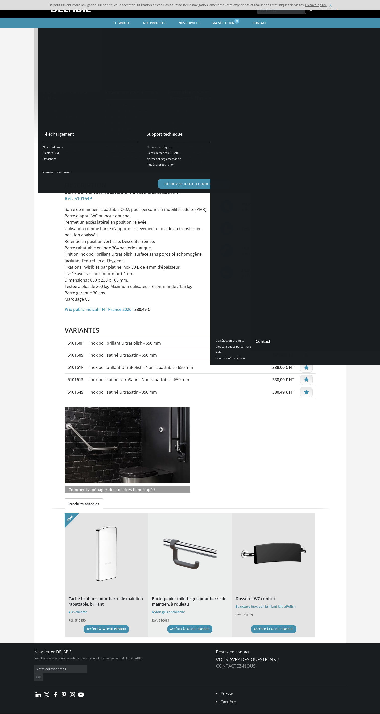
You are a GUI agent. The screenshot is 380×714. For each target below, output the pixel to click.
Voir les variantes (87, 151)
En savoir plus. (316, 5)
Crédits (132, 710)
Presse (226, 686)
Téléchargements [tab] (154, 167)
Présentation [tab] (80, 167)
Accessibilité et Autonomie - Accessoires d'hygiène (118, 34)
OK (114, 669)
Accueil (46, 34)
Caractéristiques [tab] (115, 167)
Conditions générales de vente (76, 710)
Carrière (228, 694)
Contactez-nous (236, 666)
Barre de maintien (173, 34)
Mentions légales (112, 710)
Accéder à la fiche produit (106, 629)
